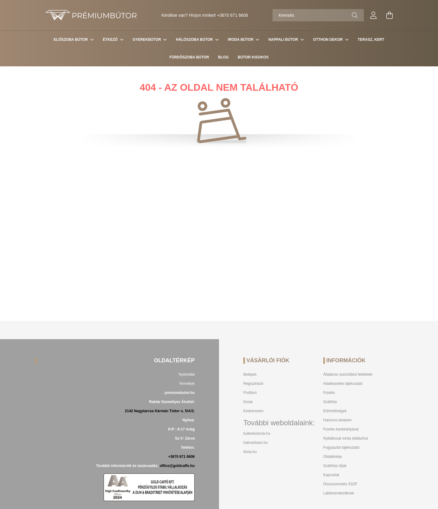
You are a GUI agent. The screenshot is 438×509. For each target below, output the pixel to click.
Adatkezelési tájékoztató (343, 383)
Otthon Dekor (328, 39)
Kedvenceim (253, 411)
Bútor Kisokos (253, 57)
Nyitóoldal (187, 374)
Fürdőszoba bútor (189, 57)
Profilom (250, 393)
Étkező (111, 39)
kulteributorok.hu (256, 433)
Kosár (248, 402)
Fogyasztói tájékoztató (341, 447)
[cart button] (389, 15)
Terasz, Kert (371, 39)
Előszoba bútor (71, 39)
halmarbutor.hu (255, 443)
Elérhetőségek (335, 411)
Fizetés (329, 393)
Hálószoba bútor (195, 39)
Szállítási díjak (335, 466)
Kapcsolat (331, 475)
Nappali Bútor (283, 39)
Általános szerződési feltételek (347, 374)
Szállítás (330, 402)
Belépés (249, 374)
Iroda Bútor (241, 39)
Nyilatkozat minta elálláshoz (345, 438)
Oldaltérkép (332, 457)
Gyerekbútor (147, 39)
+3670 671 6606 (232, 15)
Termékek (187, 383)
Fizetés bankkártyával (341, 429)
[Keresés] (318, 15)
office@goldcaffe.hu (177, 466)
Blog (223, 57)
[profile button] (373, 15)
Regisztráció (253, 383)
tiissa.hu (250, 452)
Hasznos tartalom (337, 420)
